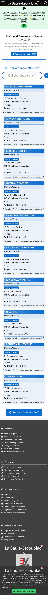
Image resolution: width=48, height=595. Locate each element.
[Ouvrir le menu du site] (3, 3)
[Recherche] (45, 3)
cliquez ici (16, 585)
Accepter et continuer (24, 591)
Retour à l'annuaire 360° (24, 50)
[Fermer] (24, 22)
